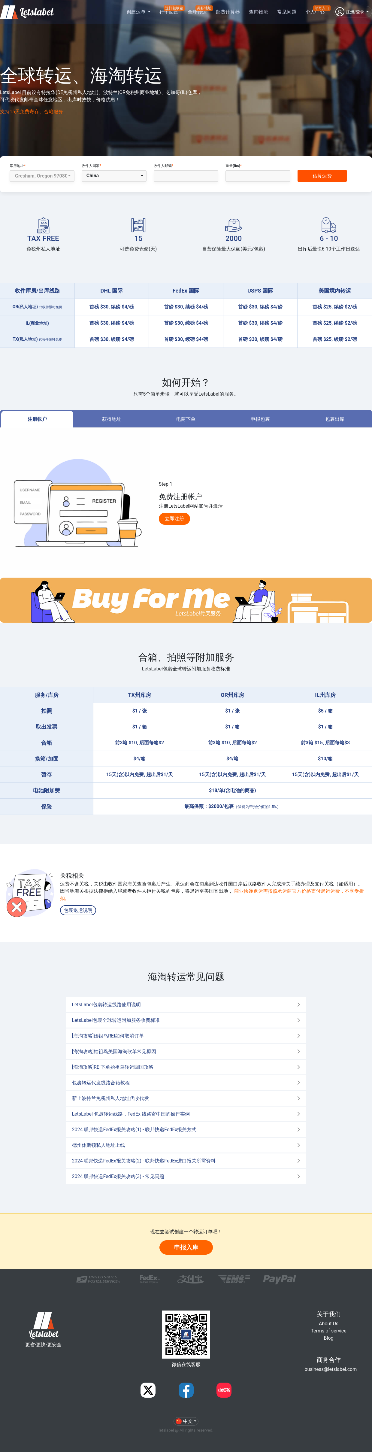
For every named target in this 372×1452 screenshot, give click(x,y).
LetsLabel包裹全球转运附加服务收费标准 (116, 1020)
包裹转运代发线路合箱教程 (101, 1083)
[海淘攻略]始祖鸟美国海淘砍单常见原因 (114, 1051)
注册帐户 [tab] (37, 419)
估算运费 (322, 176)
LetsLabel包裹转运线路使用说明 (106, 1004)
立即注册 (174, 518)
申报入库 (186, 1247)
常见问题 (286, 12)
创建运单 (136, 12)
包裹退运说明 (78, 910)
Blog (329, 1338)
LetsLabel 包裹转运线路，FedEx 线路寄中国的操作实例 (131, 1114)
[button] (353, 11)
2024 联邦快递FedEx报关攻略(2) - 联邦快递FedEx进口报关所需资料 (144, 1161)
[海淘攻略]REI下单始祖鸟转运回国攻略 (113, 1067)
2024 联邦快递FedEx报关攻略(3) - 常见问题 (118, 1176)
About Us (328, 1323)
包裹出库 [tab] (334, 419)
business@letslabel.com (331, 1369)
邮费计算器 (228, 12)
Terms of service (328, 1331)
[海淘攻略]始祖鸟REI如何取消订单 (108, 1036)
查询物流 (258, 12)
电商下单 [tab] (185, 419)
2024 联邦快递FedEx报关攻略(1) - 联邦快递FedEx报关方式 (134, 1129)
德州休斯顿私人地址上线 (98, 1145)
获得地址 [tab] (111, 419)
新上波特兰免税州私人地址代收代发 (110, 1098)
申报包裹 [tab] (260, 419)
